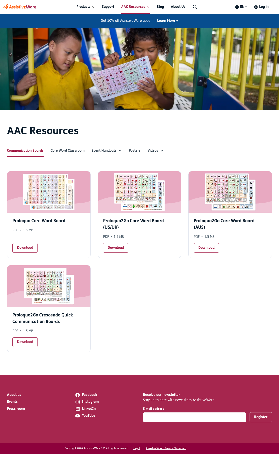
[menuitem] (86, 7)
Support (108, 7)
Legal (136, 448)
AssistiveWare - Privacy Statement (166, 448)
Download (25, 248)
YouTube (85, 416)
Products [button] (83, 7)
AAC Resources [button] (133, 7)
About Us (178, 7)
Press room (16, 409)
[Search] (195, 7)
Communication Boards (25, 151)
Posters (135, 151)
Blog (160, 7)
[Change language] (241, 7)
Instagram (87, 402)
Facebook (86, 395)
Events (12, 402)
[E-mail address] (194, 417)
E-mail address (153, 409)
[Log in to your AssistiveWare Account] (261, 7)
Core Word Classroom (68, 151)
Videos (155, 150)
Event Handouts (107, 150)
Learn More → (167, 21)
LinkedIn (85, 409)
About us (14, 395)
